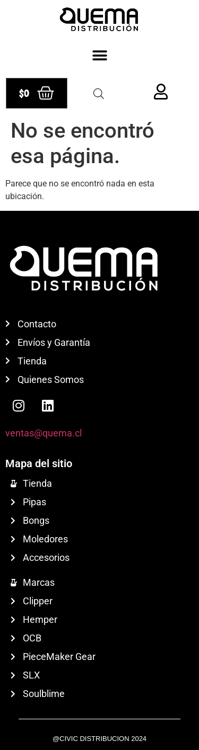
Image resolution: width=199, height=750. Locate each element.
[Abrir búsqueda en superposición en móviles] (98, 93)
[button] (99, 55)
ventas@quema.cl (43, 433)
